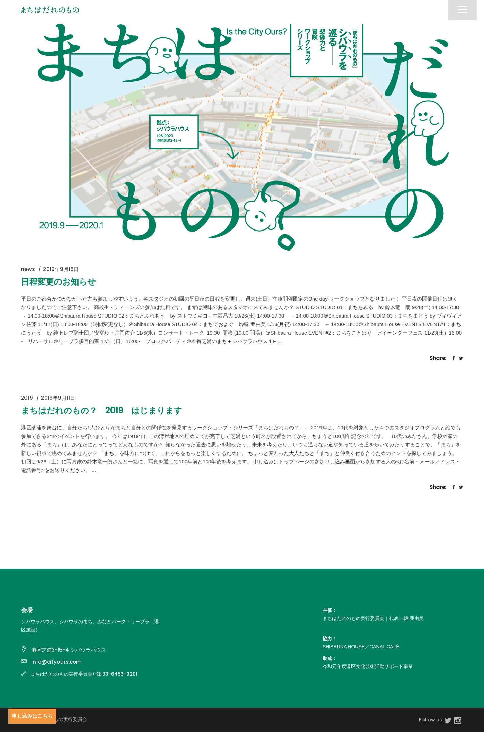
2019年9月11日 (58, 398)
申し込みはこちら (32, 716)
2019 (27, 398)
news (28, 269)
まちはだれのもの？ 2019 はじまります (101, 410)
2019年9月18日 (61, 269)
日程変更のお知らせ (58, 281)
